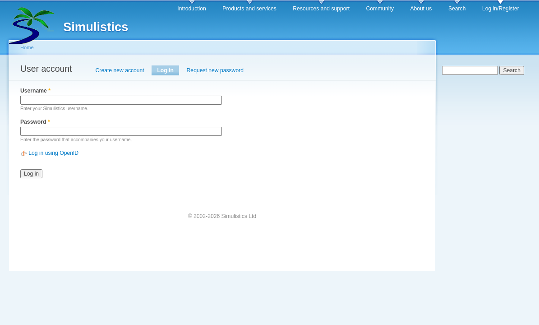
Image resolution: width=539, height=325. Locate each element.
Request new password (215, 70)
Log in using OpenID (53, 153)
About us (421, 8)
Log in (168, 70)
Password (35, 122)
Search (457, 8)
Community (380, 8)
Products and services (249, 8)
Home (27, 47)
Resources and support (321, 8)
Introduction (191, 8)
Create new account (120, 70)
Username (35, 91)
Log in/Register (500, 8)
